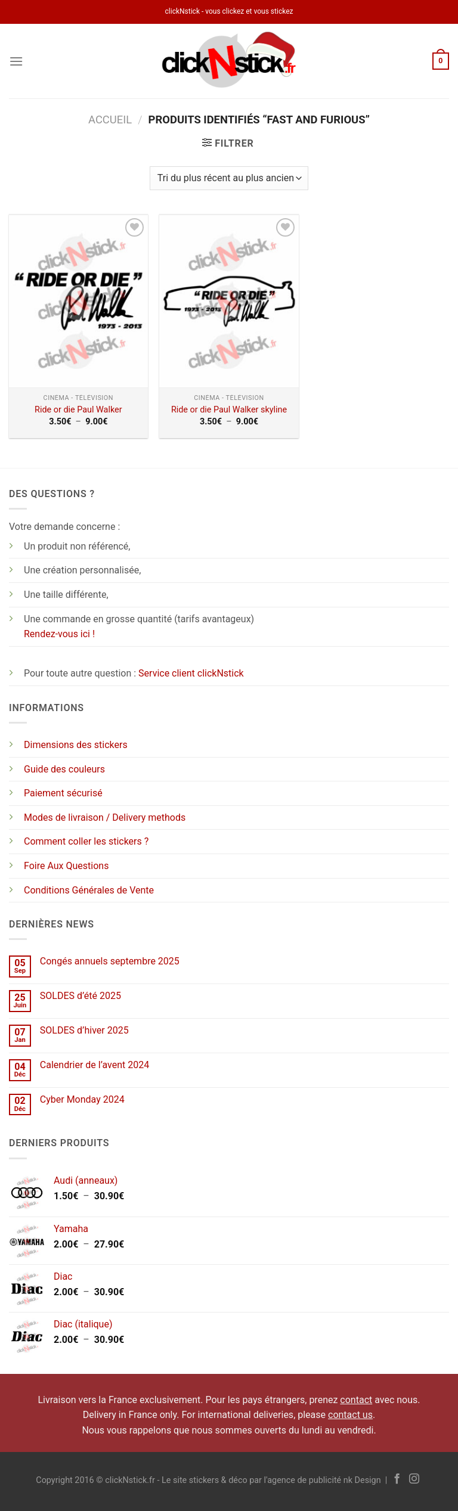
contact (356, 1399)
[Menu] (16, 61)
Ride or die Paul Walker (78, 410)
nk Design (362, 1480)
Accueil (110, 119)
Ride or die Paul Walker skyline (229, 410)
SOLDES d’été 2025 (80, 995)
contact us (350, 1414)
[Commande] (229, 178)
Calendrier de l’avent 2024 (94, 1065)
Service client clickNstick (191, 673)
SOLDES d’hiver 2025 (84, 1030)
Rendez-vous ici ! (59, 634)
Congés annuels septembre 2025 (110, 961)
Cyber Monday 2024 (82, 1099)
